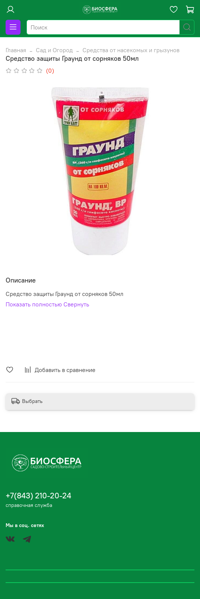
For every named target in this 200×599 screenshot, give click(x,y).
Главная (16, 50)
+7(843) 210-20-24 (38, 496)
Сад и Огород (54, 50)
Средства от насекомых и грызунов (130, 50)
